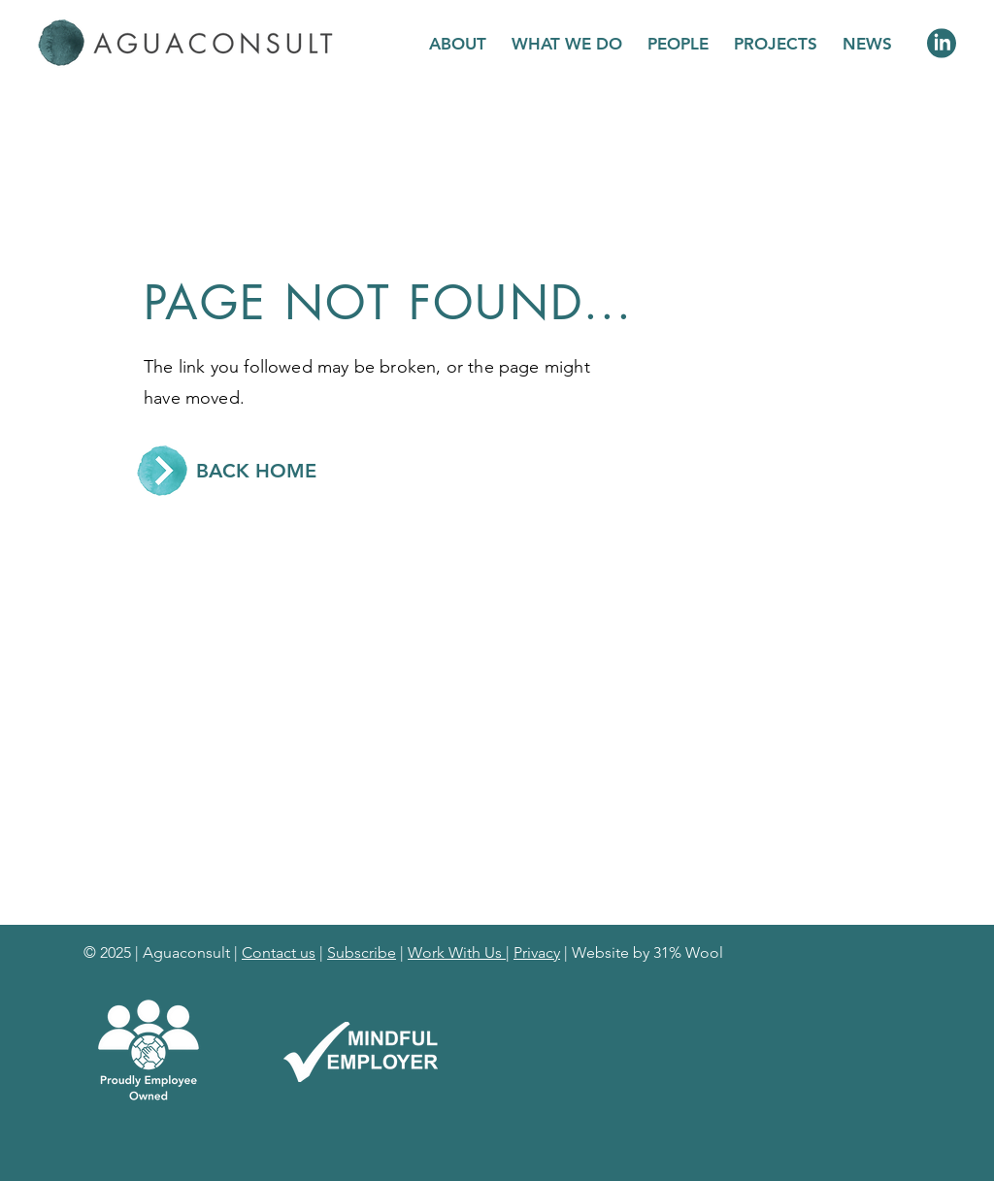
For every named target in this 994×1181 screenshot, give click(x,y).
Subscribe (361, 952)
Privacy (537, 952)
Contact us (278, 952)
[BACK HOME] (256, 470)
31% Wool (688, 952)
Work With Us (457, 952)
